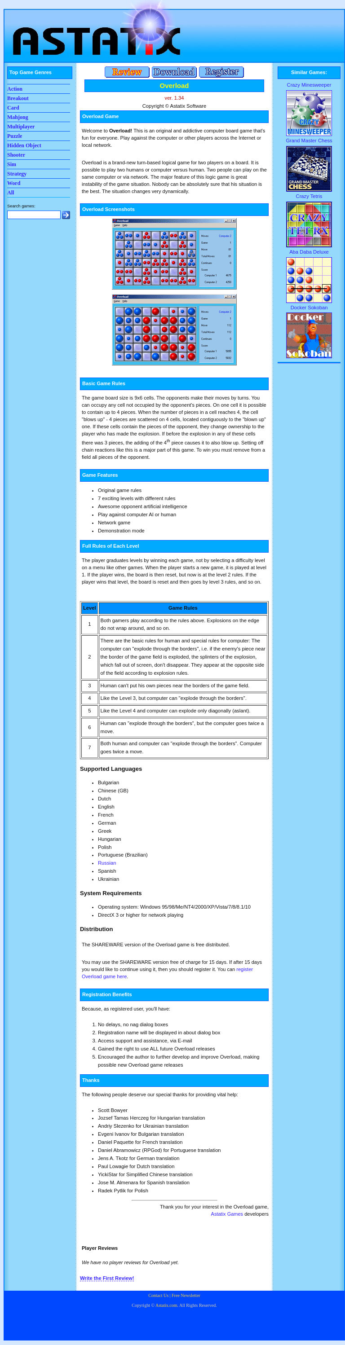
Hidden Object (24, 145)
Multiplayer (21, 126)
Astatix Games (227, 1214)
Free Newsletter (186, 1295)
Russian (107, 863)
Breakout (18, 98)
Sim (11, 164)
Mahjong (17, 117)
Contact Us (158, 1295)
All (10, 192)
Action (14, 89)
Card (13, 108)
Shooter (16, 155)
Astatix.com (166, 1305)
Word (13, 183)
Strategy (17, 174)
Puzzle (14, 136)
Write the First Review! (107, 1278)
